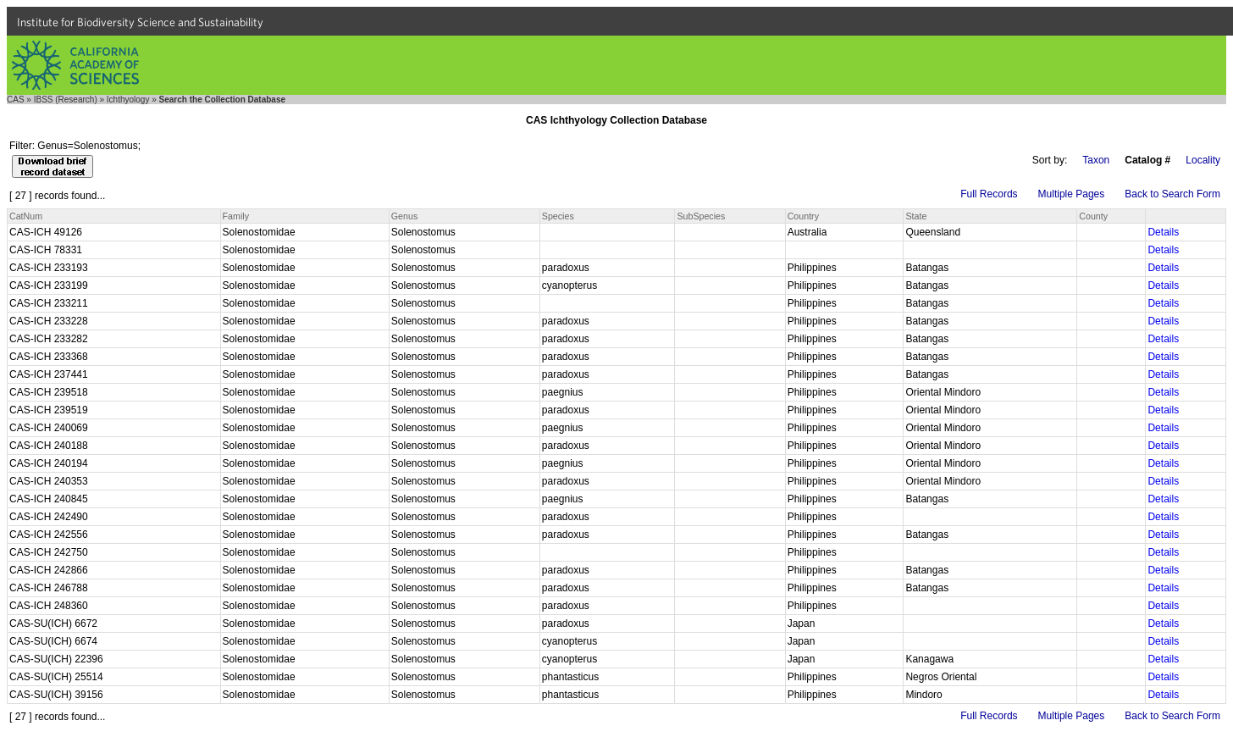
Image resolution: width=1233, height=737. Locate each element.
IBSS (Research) (65, 99)
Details (1163, 232)
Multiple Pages (1071, 194)
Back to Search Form (1172, 194)
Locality (1203, 160)
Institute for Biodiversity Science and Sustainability (140, 22)
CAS (16, 99)
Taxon (1095, 160)
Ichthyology (128, 99)
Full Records (988, 194)
